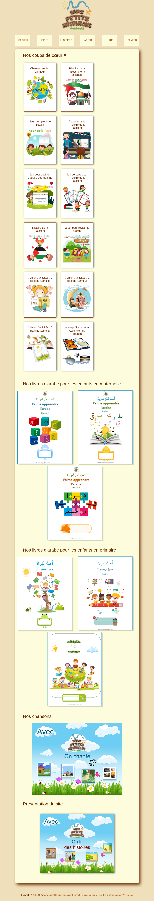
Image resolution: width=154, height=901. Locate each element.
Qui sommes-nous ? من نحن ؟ (119, 895)
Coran (88, 39)
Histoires (66, 39)
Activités (131, 39)
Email (76, 895)
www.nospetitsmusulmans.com (57, 895)
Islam (44, 39)
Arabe (109, 39)
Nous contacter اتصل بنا (92, 895)
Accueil (23, 39)
